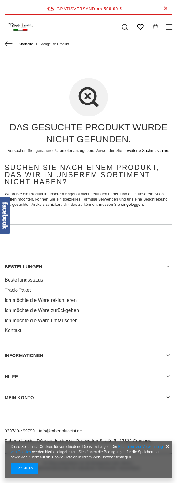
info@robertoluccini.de (60, 430)
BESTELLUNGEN (23, 266)
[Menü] (170, 27)
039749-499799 (20, 430)
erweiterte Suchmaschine (145, 150)
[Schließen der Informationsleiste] (165, 8)
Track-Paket (18, 290)
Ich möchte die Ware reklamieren (41, 300)
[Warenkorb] (155, 27)
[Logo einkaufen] (21, 27)
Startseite (26, 44)
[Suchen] (124, 27)
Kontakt (13, 330)
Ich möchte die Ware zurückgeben (42, 310)
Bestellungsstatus (24, 279)
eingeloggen (132, 204)
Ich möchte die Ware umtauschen (41, 320)
